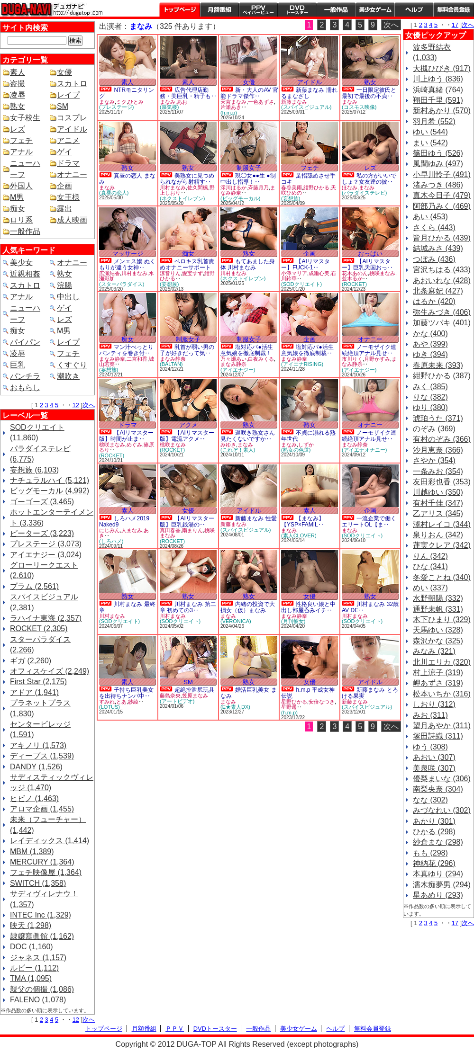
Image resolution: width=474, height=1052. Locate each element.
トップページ (179, 9)
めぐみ (134, 444)
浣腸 (64, 285)
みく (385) (430, 387)
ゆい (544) (430, 132)
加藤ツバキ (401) (442, 323)
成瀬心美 (319, 273)
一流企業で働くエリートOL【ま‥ (369, 521)
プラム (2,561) (34, 586)
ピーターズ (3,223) (42, 533)
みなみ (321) (434, 651)
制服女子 (249, 167)
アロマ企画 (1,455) (42, 809)
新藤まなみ (294, 102)
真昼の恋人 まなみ (127, 178)
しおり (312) (434, 704)
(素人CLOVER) (299, 535)
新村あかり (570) (442, 111)
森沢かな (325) (438, 641)
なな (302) (430, 800)
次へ (88, 405)
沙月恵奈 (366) (438, 450)
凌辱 (17, 95)
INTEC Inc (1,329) (40, 915)
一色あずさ (261, 102)
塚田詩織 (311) (438, 736)
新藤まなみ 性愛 (255, 518)
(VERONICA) (235, 621)
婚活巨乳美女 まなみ (248, 692)
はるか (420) (434, 301)
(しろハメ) (111, 541)
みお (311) (430, 715)
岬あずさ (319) (438, 683)
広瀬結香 (109, 273)
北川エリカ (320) (442, 662)
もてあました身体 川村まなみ (247, 264)
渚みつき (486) (438, 185)
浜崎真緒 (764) (438, 90)
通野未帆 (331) (438, 609)
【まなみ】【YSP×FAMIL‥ (302, 521)
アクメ (188, 424)
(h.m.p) (228, 113)
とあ (121, 701)
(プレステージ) (116, 107)
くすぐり (72, 365)
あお (182, 102)
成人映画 (72, 220)
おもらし (25, 387)
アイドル (72, 129)
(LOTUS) (109, 707)
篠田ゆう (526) (438, 153)
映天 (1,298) (30, 925)
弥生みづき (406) (442, 312)
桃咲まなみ (382, 273)
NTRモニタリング (126, 93)
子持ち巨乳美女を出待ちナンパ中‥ (126, 692)
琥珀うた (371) (438, 418)
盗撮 (17, 84)
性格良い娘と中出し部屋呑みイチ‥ (308, 607)
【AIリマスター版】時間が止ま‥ (126, 435)
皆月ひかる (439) (442, 238)
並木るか (352, 278)
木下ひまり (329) (442, 619)
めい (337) (430, 588)
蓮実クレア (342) (442, 545)
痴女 (17, 209)
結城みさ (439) (438, 248)
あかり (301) (434, 821)
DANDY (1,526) (36, 767)
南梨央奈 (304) (438, 789)
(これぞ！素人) (237, 450)
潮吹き (68, 376)
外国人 (21, 186)
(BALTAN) (171, 364)
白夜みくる (261, 359)
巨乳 (17, 365)
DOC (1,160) (31, 947)
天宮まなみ (233, 102)
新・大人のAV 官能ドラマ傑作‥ (249, 93)
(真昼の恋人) (113, 193)
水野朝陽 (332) (438, 598)
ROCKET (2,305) (39, 628)
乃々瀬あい (233, 359)
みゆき (228, 444)
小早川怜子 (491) (442, 174)
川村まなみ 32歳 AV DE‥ (370, 607)
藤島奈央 (170, 695)
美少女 (21, 263)
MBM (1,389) (32, 851)
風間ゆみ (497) (438, 164)
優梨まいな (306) (442, 779)
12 (76, 405)
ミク (121, 102)
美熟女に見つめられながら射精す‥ (187, 178)
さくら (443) (434, 227)
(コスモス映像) (359, 107)
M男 (17, 197)
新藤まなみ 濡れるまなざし (309, 93)
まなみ (107, 102)
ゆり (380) (430, 407)
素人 (17, 72)
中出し (68, 297)
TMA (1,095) (31, 978)
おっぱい (370, 253)
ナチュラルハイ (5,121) (49, 480)
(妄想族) (290, 198)
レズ (17, 129)
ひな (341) (430, 566)
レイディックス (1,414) (49, 841)
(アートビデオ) (177, 701)
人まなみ (131, 530)
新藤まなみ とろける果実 (370, 692)
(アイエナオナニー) (364, 450)
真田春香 (170, 530)
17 (455, 24)
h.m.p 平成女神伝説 (308, 692)
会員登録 (453, 9)
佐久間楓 (197, 187)
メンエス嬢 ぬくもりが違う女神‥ (127, 264)
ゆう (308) (430, 747)
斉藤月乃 (258, 187)
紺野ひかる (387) (442, 376)
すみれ (107, 701)
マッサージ (127, 253)
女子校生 (25, 118)
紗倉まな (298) (438, 842)
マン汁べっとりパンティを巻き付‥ (126, 350)
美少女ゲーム (375, 9)
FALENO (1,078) (38, 1000)
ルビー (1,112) (34, 968)
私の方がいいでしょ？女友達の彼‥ (369, 178)
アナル (21, 152)
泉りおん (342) (438, 535)
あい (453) (430, 217)
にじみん (109, 530)
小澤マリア (294, 273)
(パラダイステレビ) (364, 193)
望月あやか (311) (442, 726)
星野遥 (289, 707)
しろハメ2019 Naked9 (124, 521)
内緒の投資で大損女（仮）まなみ (247, 607)
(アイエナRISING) (302, 364)
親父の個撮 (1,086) (42, 989)
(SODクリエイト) (301, 284)
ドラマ (68, 163)
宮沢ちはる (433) (442, 270)
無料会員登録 (372, 1028)
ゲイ (64, 152)
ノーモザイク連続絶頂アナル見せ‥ (369, 350)
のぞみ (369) (434, 429)
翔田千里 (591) (438, 100)
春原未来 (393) (438, 365)
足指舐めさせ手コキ (308, 178)
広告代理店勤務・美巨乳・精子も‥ (188, 93)
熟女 (17, 106)
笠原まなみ (195, 695)
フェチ (21, 140)
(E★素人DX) (235, 707)
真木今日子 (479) (442, 195)
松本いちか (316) (442, 694)
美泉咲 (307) (434, 768)
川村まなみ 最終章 (127, 607)
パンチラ (25, 376)
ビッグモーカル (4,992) (49, 491)
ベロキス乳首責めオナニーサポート (187, 264)
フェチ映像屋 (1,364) (46, 872)
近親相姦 (25, 274)
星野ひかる (294, 701)
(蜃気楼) (169, 107)
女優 (64, 72)
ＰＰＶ (174, 1028)
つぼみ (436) (434, 259)
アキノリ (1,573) (38, 745)
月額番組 (219, 9)
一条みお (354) (438, 471)
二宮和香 (137, 359)
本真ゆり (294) (438, 874)
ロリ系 (21, 220)
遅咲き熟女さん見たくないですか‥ (247, 435)
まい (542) (430, 143)
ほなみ (349, 187)
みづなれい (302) (442, 810)
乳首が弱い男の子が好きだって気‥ (187, 350)
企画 (64, 186)
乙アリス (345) (438, 513)
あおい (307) (434, 757)
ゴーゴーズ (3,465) (42, 502)
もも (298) (430, 853)
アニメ (68, 140)
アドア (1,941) (34, 692)
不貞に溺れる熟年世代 (308, 435)
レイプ (68, 95)
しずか (306, 444)
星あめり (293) (438, 895)
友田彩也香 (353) (442, 482)
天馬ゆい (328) (438, 630)
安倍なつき (322, 701)
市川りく (352, 359)
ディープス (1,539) (42, 756)
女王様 (68, 197)
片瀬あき (230, 107)
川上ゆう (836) (438, 79)
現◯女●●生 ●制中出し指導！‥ (248, 178)
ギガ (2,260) (30, 661)
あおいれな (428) (442, 280)
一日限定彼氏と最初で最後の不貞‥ (369, 93)
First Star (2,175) (38, 682)
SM (62, 106)
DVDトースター (297, 9)
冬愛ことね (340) (442, 577)
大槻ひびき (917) (442, 68)
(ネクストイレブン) (182, 198)
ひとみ (136, 102)
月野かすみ (377, 359)
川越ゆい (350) (438, 492)
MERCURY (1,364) (42, 862)
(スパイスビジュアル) (306, 107)
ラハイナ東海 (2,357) (46, 618)
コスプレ (72, 118)
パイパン (25, 342)
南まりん (192, 530)
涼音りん (170, 273)
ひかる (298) (434, 832)
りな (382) (430, 397)
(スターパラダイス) (121, 284)
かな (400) (430, 334)
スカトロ (72, 84)
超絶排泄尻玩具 (194, 689)
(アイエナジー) (237, 370)
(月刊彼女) (293, 621)
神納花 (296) (434, 863)
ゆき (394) (430, 354)
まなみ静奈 (112, 359)
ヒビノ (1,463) (34, 798)
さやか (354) (434, 460)
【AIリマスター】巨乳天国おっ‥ (367, 264)
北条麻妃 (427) (438, 291)
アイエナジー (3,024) (46, 555)
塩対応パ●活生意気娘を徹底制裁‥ (307, 350)
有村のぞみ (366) (442, 439)
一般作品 (336, 9)
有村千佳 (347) (438, 503)
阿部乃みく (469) (442, 206)
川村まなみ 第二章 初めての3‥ (188, 607)
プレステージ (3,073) (46, 544)
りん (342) (430, 556)
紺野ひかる (316, 187)
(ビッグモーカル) (240, 198)
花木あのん (355, 273)
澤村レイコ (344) (442, 524)
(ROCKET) (354, 284)
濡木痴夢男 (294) (442, 885)
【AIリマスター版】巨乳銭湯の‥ (187, 521)
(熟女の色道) (295, 450)
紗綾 (133, 701)
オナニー (72, 174)
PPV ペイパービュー (258, 9)
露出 (64, 209)
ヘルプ (413, 9)
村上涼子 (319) (438, 673)
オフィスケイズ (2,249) (49, 671)
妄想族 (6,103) (34, 470)
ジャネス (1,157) (38, 958)
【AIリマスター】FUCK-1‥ (305, 264)
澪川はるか (233, 187)
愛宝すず (192, 273)
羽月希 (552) (434, 121)
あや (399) (430, 344)
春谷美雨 (291, 187)
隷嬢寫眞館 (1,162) (42, 936)
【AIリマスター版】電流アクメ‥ (187, 435)
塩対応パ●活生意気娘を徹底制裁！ (246, 350)
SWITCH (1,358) (38, 883)
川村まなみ (173, 187)
